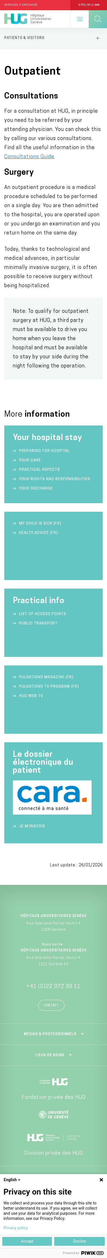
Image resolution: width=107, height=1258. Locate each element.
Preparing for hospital (44, 451)
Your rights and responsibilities (54, 479)
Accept (27, 1241)
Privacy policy (15, 1228)
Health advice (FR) (38, 533)
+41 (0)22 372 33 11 (54, 986)
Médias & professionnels (50, 1034)
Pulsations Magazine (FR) (46, 677)
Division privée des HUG (53, 1153)
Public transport (38, 623)
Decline (79, 1241)
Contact (51, 1005)
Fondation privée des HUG (54, 1097)
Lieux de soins (49, 1055)
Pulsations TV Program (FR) (49, 686)
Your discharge (36, 488)
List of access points (42, 614)
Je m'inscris (32, 826)
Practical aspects (39, 470)
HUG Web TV (31, 696)
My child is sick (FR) (40, 523)
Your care (30, 460)
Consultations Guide (29, 157)
